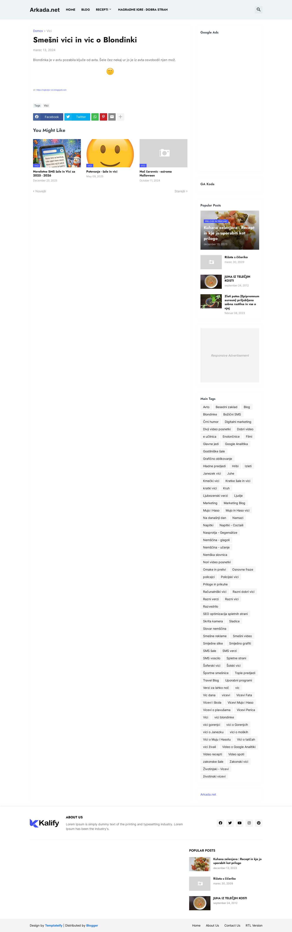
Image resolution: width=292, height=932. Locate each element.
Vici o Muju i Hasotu (217, 739)
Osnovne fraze (242, 569)
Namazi (237, 518)
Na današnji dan (214, 518)
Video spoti (236, 754)
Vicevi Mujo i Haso (240, 702)
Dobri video (245, 429)
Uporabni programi (238, 680)
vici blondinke (224, 717)
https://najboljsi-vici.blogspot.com (51, 90)
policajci (209, 577)
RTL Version (254, 925)
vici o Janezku (213, 732)
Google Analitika (236, 444)
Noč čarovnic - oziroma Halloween (156, 173)
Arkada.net (45, 10)
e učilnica (209, 436)
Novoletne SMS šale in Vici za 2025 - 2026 (54, 173)
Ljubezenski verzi (215, 495)
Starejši (180, 191)
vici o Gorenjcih (237, 724)
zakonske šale (213, 761)
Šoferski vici (211, 665)
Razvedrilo (210, 606)
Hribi (235, 466)
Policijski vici (230, 577)
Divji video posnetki (217, 429)
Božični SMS (232, 414)
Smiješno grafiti (240, 643)
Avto (206, 407)
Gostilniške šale (214, 451)
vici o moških (239, 732)
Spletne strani (236, 658)
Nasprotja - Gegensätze (220, 532)
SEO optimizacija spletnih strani (225, 614)
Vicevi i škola (212, 702)
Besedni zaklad (226, 407)
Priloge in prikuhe (215, 584)
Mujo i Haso (211, 510)
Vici (49, 31)
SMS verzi (229, 651)
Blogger (92, 925)
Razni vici (232, 599)
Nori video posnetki (217, 562)
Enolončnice (231, 436)
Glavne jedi (211, 444)
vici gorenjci (211, 724)
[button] (258, 9)
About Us (212, 925)
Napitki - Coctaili (231, 525)
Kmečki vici (211, 481)
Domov (38, 31)
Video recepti (212, 754)
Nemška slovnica (215, 555)
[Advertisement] (229, 103)
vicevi (226, 695)
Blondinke (210, 414)
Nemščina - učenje (216, 547)
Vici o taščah (246, 739)
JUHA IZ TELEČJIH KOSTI (237, 278)
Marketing (210, 503)
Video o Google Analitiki (238, 747)
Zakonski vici (239, 761)
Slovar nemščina (214, 628)
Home (70, 9)
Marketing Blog (234, 503)
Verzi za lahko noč (216, 687)
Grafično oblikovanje (217, 458)
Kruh (226, 488)
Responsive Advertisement (230, 355)
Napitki (208, 525)
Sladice (234, 621)
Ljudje (238, 495)
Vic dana (209, 695)
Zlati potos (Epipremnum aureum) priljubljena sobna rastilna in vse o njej (242, 302)
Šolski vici (233, 665)
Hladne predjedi (214, 466)
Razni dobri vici (243, 591)
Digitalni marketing (238, 422)
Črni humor (211, 422)
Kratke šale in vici (237, 481)
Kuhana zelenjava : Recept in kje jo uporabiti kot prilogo (237, 861)
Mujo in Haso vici (237, 510)
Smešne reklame (215, 636)
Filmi (249, 436)
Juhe (230, 473)
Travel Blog (211, 680)
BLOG (85, 9)
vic (237, 687)
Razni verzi (211, 599)
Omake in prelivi (214, 569)
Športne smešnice (216, 673)
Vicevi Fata (244, 695)
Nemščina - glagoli (216, 540)
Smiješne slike (213, 643)
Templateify (53, 925)
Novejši (40, 191)
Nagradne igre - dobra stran (143, 9)
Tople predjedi (245, 673)
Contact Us (232, 925)
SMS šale (209, 651)
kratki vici (210, 488)
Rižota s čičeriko (236, 257)
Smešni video (242, 636)
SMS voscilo (211, 658)
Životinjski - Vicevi (216, 769)
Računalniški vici (214, 591)
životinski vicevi (214, 776)
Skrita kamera (213, 621)
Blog (247, 407)
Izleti (248, 466)
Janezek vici (212, 473)
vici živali (209, 747)
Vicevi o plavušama (216, 710)
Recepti (102, 9)
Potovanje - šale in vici (101, 171)
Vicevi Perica (246, 710)
